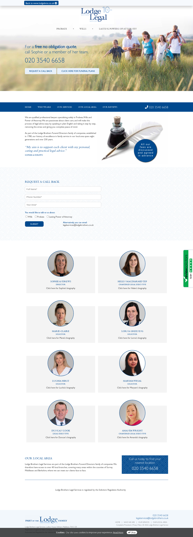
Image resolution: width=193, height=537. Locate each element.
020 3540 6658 (45, 61)
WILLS (83, 28)
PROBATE (61, 28)
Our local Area (87, 107)
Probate (40, 217)
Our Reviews (110, 107)
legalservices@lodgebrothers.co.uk (78, 225)
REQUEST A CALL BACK (40, 71)
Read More (118, 532)
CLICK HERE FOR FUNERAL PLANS (78, 71)
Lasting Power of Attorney (60, 217)
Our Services (64, 107)
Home (28, 107)
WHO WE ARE (129, 522)
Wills (30, 217)
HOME (117, 522)
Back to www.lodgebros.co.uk (41, 3)
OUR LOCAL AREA (160, 522)
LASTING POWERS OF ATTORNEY (118, 28)
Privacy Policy (137, 525)
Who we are (44, 107)
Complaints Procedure (123, 525)
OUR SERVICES (143, 522)
